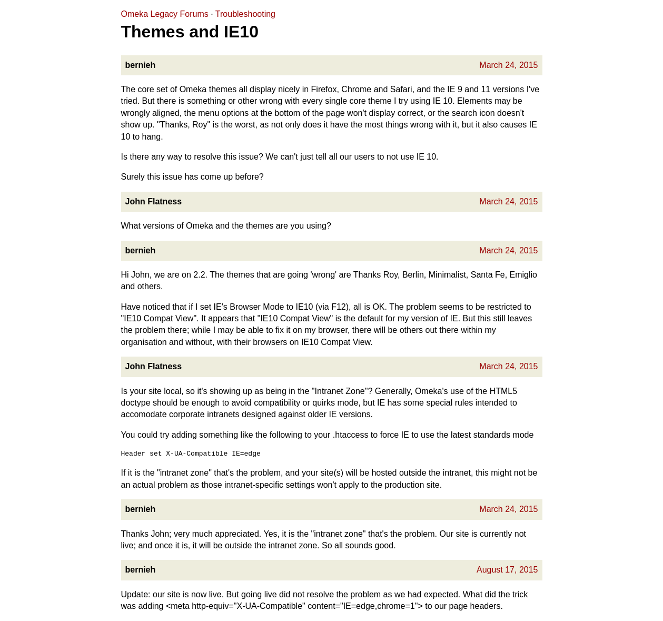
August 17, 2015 (507, 569)
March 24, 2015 (508, 65)
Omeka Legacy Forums (165, 13)
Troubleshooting (245, 13)
